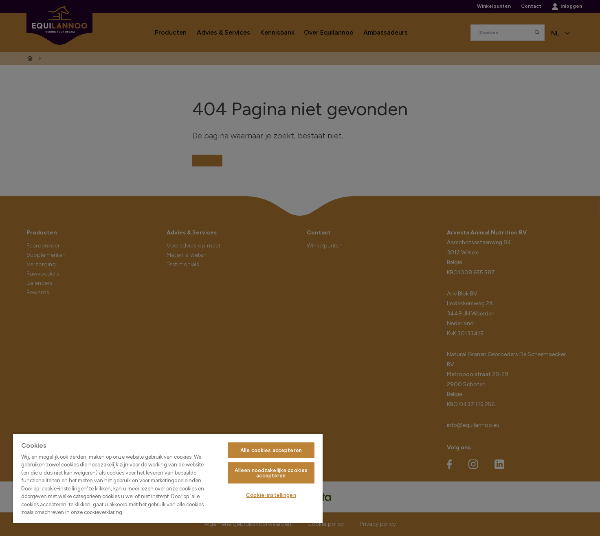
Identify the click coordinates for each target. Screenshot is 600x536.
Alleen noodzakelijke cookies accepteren (271, 473)
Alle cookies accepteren (271, 450)
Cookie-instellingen (271, 495)
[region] (168, 478)
